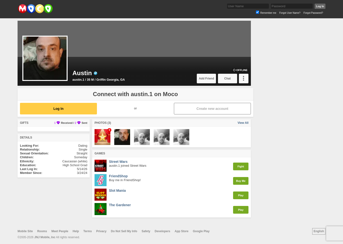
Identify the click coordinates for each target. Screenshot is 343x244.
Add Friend (206, 78)
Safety (146, 231)
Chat (227, 78)
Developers (162, 231)
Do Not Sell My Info (124, 231)
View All (243, 123)
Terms (87, 231)
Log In (320, 6)
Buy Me (240, 180)
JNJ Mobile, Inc (44, 237)
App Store (181, 231)
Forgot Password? (313, 13)
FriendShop (118, 176)
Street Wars (118, 162)
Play (241, 195)
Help (76, 231)
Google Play (201, 231)
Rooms (42, 231)
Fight (241, 166)
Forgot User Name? (289, 13)
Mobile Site (25, 231)
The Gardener (120, 205)
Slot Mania (117, 190)
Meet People (59, 231)
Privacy (101, 231)
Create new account (212, 109)
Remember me (268, 13)
